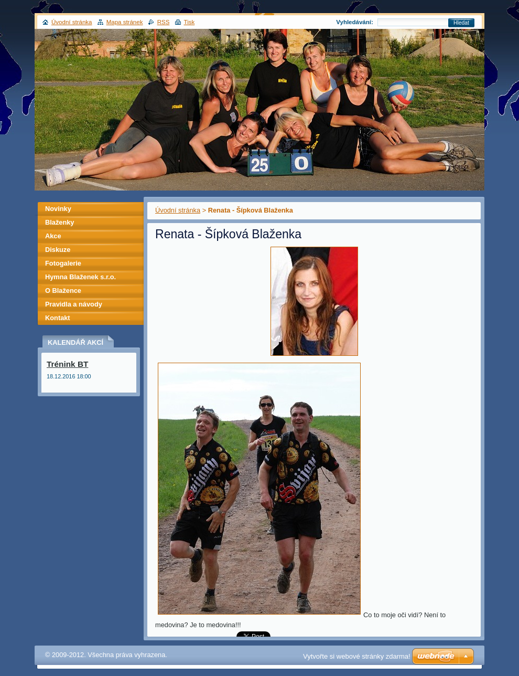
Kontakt (57, 318)
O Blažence (63, 290)
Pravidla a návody (73, 304)
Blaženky (59, 222)
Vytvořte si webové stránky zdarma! (356, 656)
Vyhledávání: (354, 22)
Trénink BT (67, 364)
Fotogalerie (63, 263)
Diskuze (57, 250)
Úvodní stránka (177, 210)
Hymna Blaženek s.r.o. (80, 277)
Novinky (58, 209)
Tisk (189, 22)
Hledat (461, 23)
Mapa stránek (124, 22)
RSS (163, 22)
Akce (53, 236)
